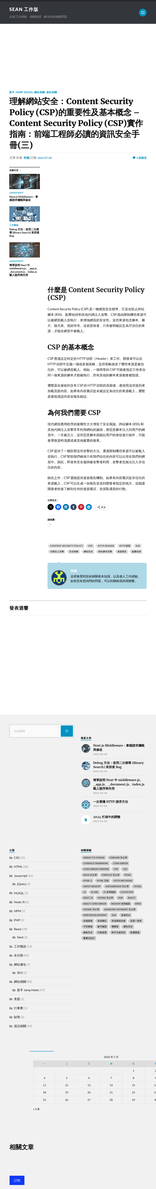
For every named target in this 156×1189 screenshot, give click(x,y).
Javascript (20, 876)
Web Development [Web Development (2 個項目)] (95, 915)
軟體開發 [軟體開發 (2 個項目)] (135, 932)
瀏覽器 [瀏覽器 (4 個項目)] (115, 927)
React (17, 929)
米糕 (26, 158)
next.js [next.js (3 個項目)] (88, 898)
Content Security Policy (66, 546)
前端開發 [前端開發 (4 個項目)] (88, 921)
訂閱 (17, 1181)
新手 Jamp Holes (21, 92)
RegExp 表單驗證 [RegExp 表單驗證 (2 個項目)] (120, 904)
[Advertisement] (78, 52)
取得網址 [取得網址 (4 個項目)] (102, 921)
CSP (90, 546)
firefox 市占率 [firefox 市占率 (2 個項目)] (111, 875)
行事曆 (18, 1008)
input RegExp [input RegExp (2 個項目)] (92, 886)
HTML (18, 867)
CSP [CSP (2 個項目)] (116, 869)
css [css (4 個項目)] (125, 869)
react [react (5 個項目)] (132, 898)
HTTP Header (106, 546)
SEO (20, 973)
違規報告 (122, 552)
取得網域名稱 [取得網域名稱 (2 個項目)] (118, 921)
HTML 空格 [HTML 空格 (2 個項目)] (103, 881)
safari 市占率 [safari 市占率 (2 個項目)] (91, 909)
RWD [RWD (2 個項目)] (138, 904)
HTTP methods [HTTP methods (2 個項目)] (123, 881)
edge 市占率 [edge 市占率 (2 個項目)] (90, 875)
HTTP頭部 (125, 546)
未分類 (18, 955)
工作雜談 (20, 946)
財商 (17, 1017)
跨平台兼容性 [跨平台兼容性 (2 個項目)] (118, 932)
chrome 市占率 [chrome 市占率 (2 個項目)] (118, 858)
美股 (17, 999)
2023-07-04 (46, 158)
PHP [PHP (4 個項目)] (120, 898)
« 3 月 (36, 1109)
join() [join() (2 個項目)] (137, 886)
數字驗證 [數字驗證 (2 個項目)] (102, 927)
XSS (138, 546)
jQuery (21, 884)
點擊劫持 (136, 552)
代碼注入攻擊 (57, 552)
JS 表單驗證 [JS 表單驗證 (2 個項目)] (109, 892)
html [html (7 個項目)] (127, 875)
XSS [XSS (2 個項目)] (114, 915)
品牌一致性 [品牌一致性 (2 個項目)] (136, 921)
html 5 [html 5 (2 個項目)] (87, 881)
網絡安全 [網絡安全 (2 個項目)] (88, 932)
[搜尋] (67, 731)
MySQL (19, 893)
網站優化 (20, 964)
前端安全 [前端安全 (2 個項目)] (125, 915)
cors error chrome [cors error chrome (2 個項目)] (96, 869)
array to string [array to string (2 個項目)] (94, 858)
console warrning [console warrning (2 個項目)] (95, 863)
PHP (17, 920)
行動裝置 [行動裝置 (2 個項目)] (102, 932)
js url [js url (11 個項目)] (95, 892)
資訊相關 (54, 92)
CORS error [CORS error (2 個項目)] (120, 863)
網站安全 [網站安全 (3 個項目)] (128, 927)
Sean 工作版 (25, 9)
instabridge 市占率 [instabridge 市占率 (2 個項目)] (117, 886)
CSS (16, 858)
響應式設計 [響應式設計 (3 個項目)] (89, 938)
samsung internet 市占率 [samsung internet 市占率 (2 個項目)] (120, 909)
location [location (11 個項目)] (127, 892)
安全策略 (73, 552)
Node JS (19, 902)
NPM (17, 911)
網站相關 (41, 92)
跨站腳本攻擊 (105, 552)
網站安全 (88, 552)
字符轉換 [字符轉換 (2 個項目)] (88, 927)
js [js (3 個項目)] (84, 892)
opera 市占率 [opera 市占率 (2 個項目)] (105, 898)
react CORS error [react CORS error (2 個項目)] (94, 904)
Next (20, 937)
